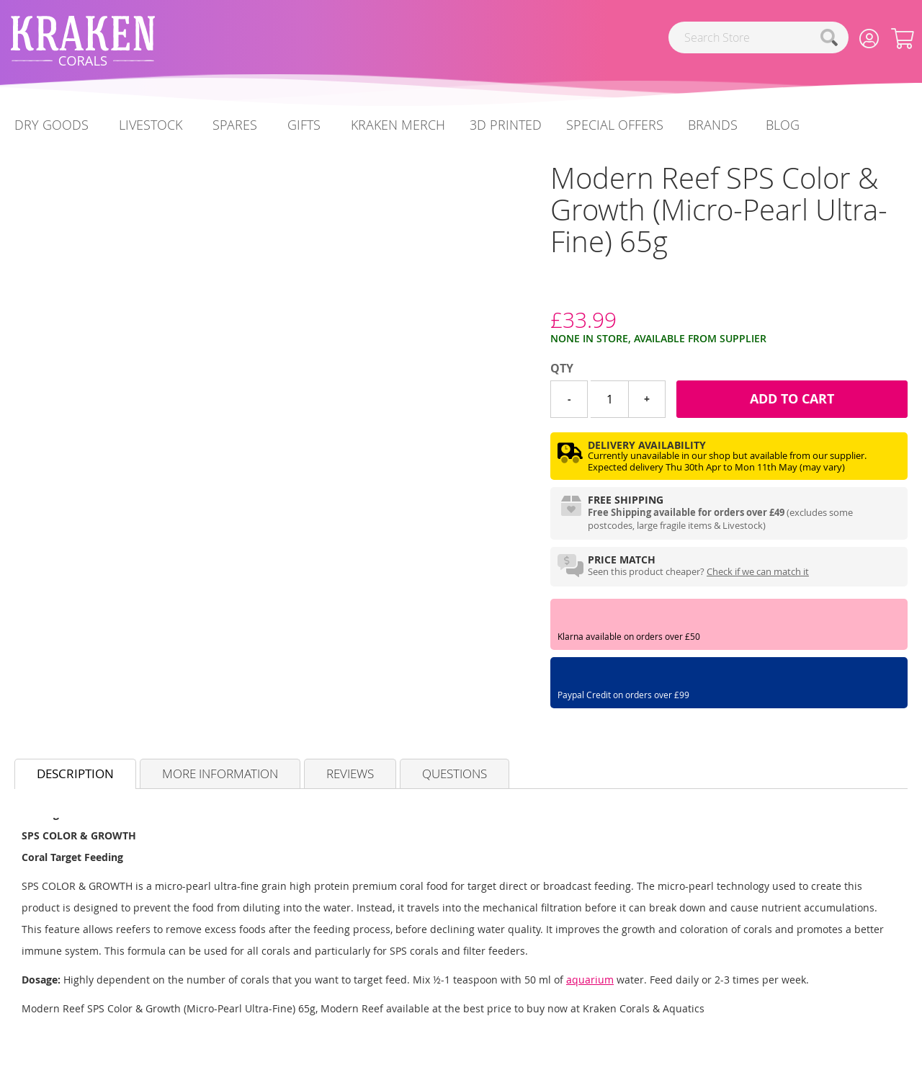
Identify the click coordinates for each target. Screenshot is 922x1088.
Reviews (350, 773)
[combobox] (758, 37)
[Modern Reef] (550, 293)
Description (75, 773)
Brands (713, 124)
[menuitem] (782, 125)
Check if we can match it (758, 571)
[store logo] (83, 41)
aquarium (590, 979)
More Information (220, 773)
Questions (454, 773)
